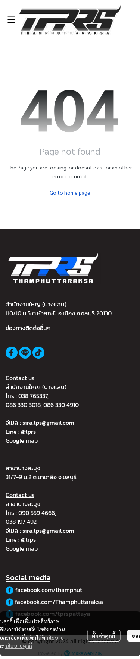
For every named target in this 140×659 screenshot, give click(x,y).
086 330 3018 (23, 404)
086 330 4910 (61, 404)
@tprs (28, 431)
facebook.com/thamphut (48, 589)
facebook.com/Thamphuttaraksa (59, 601)
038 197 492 (21, 521)
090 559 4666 (36, 512)
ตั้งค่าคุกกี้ (103, 635)
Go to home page (70, 192)
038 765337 (32, 395)
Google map (22, 440)
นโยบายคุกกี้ (18, 645)
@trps (28, 539)
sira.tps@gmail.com (48, 422)
